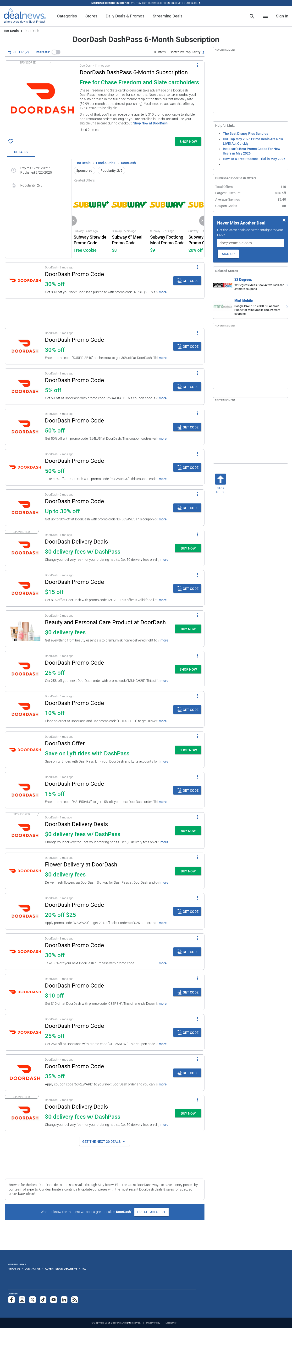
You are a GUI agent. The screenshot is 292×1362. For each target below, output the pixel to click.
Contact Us (33, 1268)
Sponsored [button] (84, 170)
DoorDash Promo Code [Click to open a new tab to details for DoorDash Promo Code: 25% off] (74, 662)
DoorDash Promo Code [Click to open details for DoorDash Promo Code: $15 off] (74, 582)
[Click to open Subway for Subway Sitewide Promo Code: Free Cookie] (91, 220)
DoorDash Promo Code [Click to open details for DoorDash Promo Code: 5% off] (74, 380)
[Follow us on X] (32, 1299)
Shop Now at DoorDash (150, 123)
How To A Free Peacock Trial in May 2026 (254, 159)
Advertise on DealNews (61, 1268)
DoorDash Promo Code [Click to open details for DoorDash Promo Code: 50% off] (74, 420)
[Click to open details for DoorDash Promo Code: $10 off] (25, 992)
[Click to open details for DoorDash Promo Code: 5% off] (25, 386)
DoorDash (128, 163)
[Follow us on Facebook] (11, 1299)
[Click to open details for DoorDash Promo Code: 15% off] (25, 790)
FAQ (84, 1268)
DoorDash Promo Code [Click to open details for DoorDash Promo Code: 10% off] (74, 703)
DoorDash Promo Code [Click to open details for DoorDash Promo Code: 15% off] (74, 783)
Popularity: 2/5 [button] (111, 170)
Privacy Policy (153, 1322)
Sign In (282, 16)
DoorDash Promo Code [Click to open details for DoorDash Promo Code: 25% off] (74, 1026)
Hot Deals (11, 31)
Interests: (42, 52)
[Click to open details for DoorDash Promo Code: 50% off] (25, 427)
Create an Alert (151, 1212)
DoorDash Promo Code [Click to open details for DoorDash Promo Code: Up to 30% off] (74, 501)
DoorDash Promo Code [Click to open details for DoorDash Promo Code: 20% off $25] (74, 905)
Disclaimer (170, 1322)
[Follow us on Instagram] (22, 1299)
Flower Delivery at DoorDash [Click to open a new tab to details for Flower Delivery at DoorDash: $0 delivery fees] (81, 864)
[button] (56, 52)
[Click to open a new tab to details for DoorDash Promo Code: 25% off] (25, 669)
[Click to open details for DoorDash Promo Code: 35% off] (25, 1073)
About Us (14, 1268)
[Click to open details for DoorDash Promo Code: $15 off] (25, 588)
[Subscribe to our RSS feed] (74, 1299)
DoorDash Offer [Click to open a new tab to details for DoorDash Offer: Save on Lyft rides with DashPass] (65, 743)
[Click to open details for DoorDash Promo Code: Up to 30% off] (25, 507)
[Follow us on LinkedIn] (64, 1299)
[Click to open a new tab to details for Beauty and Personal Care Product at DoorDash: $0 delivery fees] (25, 629)
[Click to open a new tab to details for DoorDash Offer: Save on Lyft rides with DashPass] (25, 750)
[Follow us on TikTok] (43, 1299)
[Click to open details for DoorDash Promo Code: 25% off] (25, 1032)
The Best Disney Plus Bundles (245, 133)
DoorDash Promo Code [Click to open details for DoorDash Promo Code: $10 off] (74, 985)
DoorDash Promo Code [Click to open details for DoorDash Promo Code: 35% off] (74, 1066)
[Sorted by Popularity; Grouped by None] (187, 52)
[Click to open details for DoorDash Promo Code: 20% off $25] (25, 911)
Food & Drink (105, 163)
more (163, 292)
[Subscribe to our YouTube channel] (53, 1299)
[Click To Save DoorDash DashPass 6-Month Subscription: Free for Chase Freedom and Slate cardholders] (11, 141)
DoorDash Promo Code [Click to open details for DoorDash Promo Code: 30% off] (74, 274)
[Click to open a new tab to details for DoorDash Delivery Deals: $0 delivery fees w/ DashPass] (25, 548)
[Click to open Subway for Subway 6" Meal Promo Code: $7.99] (129, 220)
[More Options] (197, 65)
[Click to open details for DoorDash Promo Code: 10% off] (25, 709)
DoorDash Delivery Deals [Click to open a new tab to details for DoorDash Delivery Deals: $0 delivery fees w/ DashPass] (76, 541)
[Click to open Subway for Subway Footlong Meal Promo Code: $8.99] (167, 220)
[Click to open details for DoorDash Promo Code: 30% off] (25, 280)
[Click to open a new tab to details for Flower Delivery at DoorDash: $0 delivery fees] (25, 871)
